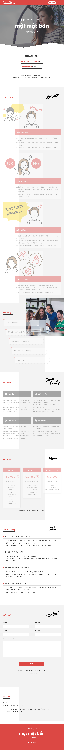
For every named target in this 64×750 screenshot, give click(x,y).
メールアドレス (7, 631)
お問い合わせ (52, 2)
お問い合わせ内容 (8, 638)
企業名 (5, 623)
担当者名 (37, 623)
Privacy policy (32, 742)
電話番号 (37, 631)
